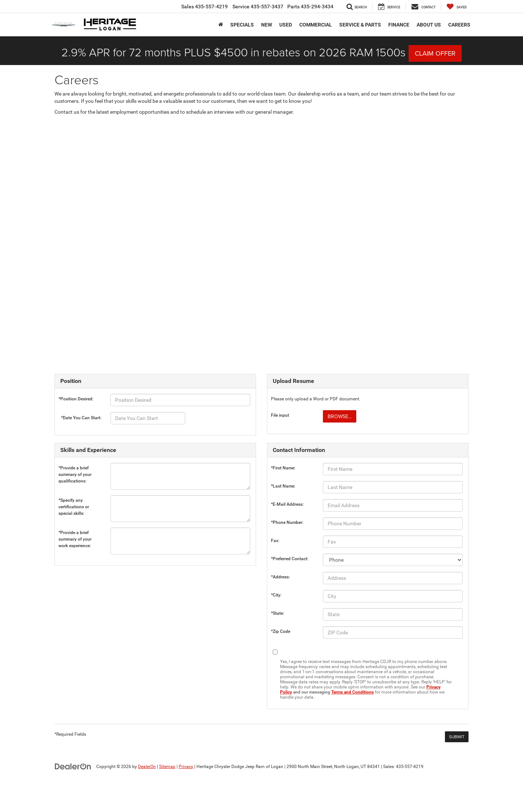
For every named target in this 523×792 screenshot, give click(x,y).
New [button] (266, 25)
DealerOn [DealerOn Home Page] (147, 766)
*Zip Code (280, 631)
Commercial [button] (315, 25)
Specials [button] (242, 25)
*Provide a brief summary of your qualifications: (75, 469)
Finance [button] (398, 25)
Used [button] (285, 25)
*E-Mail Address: (287, 504)
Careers (459, 25)
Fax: (275, 540)
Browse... (340, 416)
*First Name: (283, 467)
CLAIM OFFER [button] (435, 53)
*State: (277, 613)
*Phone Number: (287, 522)
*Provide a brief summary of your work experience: (75, 534)
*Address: (280, 576)
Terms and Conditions (352, 692)
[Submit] (457, 736)
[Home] (221, 24)
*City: (276, 595)
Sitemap (167, 766)
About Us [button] (429, 25)
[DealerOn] (73, 766)
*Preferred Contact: (289, 558)
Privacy (186, 766)
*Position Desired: (75, 398)
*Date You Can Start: (81, 417)
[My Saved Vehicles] (456, 6)
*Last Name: (283, 486)
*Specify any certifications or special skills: (73, 502)
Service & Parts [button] (360, 25)
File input (280, 415)
